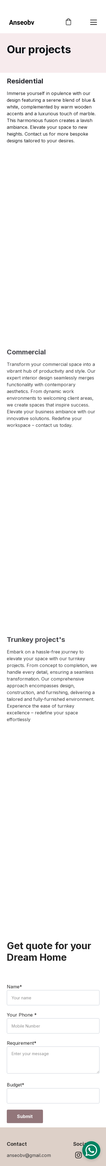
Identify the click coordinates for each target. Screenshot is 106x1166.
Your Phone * (22, 1024)
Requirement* (21, 1052)
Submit (25, 1126)
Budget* (15, 1094)
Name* (14, 996)
